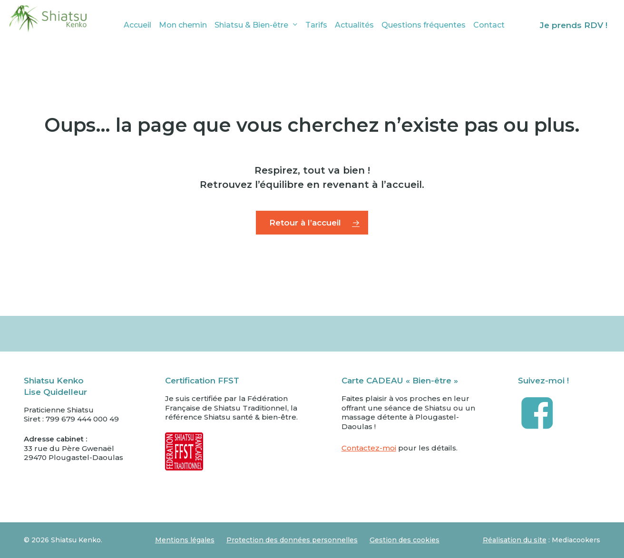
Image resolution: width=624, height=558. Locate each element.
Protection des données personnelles (292, 540)
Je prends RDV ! (573, 25)
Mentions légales (184, 540)
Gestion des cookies (404, 540)
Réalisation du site (514, 540)
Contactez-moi (368, 447)
